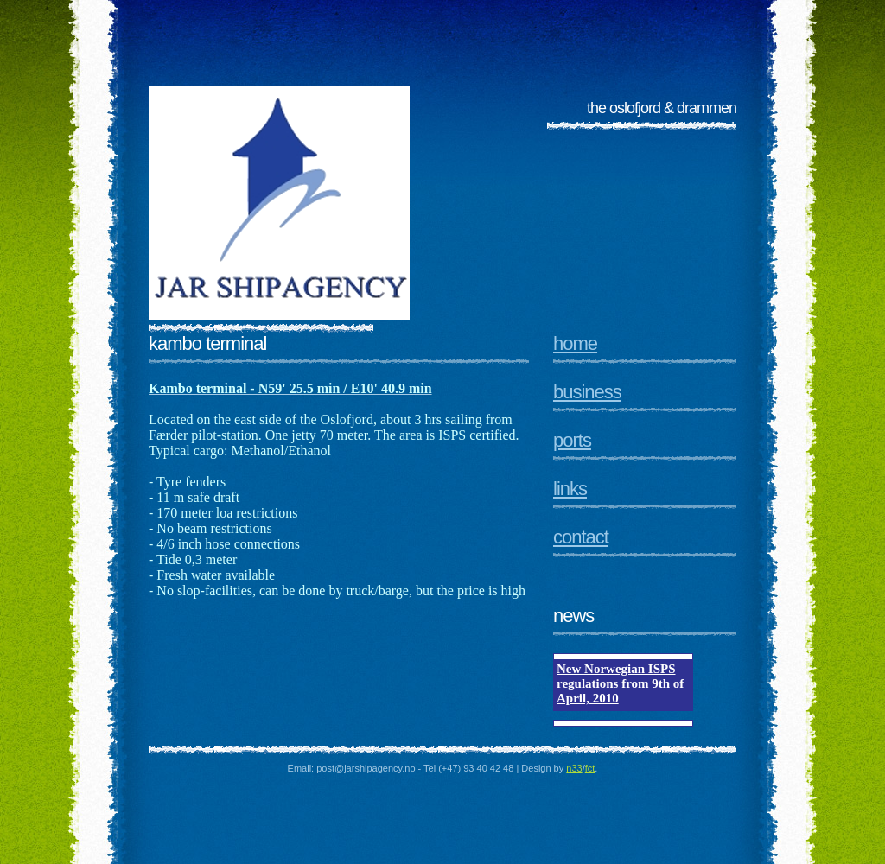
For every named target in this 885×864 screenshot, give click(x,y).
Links (570, 488)
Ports (572, 440)
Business (587, 392)
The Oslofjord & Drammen (661, 108)
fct (590, 768)
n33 (574, 768)
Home (575, 343)
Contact (580, 537)
